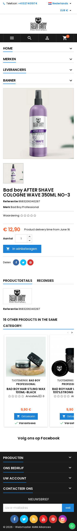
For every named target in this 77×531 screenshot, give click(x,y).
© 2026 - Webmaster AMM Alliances (27, 527)
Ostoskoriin (26, 416)
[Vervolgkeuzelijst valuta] (66, 10)
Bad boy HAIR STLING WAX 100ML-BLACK (26, 390)
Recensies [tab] (45, 280)
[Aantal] (21, 238)
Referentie (10, 201)
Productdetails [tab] (17, 280)
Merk (6, 207)
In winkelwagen (21, 248)
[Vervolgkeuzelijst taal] (60, 3)
